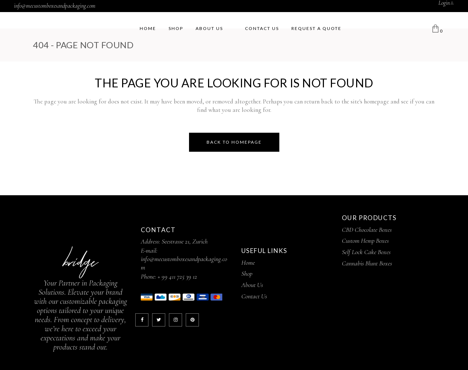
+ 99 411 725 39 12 (177, 276)
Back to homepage (234, 142)
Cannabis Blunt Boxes (367, 263)
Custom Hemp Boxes (365, 241)
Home (248, 262)
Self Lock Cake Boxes (366, 252)
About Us (252, 285)
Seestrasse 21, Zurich (185, 241)
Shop (246, 273)
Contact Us (254, 296)
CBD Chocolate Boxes (367, 230)
